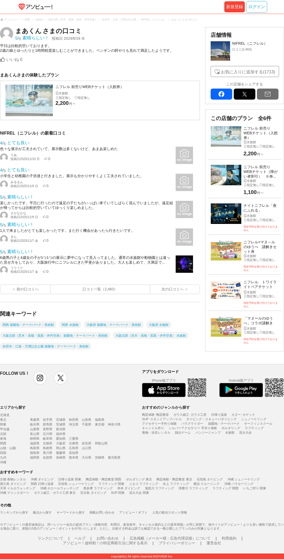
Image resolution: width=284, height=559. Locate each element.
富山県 (34, 434)
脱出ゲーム (183, 432)
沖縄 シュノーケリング (243, 479)
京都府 (47, 443)
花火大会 (245, 432)
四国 (3, 453)
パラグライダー (192, 423)
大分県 (86, 457)
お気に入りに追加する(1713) (248, 72)
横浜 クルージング (207, 484)
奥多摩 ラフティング (98, 488)
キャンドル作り (153, 428)
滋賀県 (34, 443)
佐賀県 (47, 457)
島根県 (47, 448)
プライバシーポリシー (177, 543)
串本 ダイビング (128, 488)
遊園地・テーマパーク (224, 423)
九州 (3, 457)
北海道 (4, 415)
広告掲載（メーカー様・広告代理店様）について (170, 538)
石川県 (47, 434)
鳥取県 (34, 448)
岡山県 (60, 448)
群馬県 (47, 424)
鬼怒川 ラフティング (159, 488)
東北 (3, 420)
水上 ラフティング (176, 484)
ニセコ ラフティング (143, 484)
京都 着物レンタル (13, 479)
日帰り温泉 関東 (69, 479)
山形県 (86, 420)
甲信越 (4, 429)
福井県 (60, 434)
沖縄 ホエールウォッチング (59, 488)
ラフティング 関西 (225, 488)
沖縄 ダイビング (42, 479)
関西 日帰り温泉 (42, 484)
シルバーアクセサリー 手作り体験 (193, 428)
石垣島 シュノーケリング (76, 484)
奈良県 (86, 443)
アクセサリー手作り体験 (159, 423)
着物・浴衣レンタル (156, 432)
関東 (3, 424)
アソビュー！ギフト (133, 512)
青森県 (34, 420)
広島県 (73, 448)
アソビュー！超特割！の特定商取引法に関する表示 (105, 543)
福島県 (99, 420)
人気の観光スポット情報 (169, 512)
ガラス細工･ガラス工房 (189, 415)
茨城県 (60, 424)
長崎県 (60, 457)
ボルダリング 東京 (139, 479)
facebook (221, 94)
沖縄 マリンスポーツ (14, 493)
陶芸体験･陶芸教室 (155, 415)
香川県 (47, 453)
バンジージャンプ (208, 432)
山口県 (86, 448)
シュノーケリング (253, 419)
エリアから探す (13, 407)
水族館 (230, 432)
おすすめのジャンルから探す (166, 407)
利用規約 (229, 538)
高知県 (73, 453)
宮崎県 (99, 457)
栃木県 (34, 424)
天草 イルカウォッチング (18, 488)
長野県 (47, 429)
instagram (40, 377)
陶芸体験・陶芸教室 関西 (103, 479)
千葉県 (86, 424)
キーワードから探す (71, 512)
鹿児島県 (114, 457)
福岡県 (34, 457)
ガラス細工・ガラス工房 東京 (55, 493)
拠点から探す (42, 512)
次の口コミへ (172, 289)
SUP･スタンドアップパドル (162, 419)
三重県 (73, 438)
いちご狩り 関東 (254, 488)
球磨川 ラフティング (193, 488)
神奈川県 (114, 424)
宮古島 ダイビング (93, 493)
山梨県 (34, 429)
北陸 (3, 434)
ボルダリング (230, 428)
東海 (3, 438)
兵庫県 (73, 443)
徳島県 (34, 453)
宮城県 (60, 420)
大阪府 (60, 443)
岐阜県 (47, 438)
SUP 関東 (118, 493)
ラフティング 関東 (111, 484)
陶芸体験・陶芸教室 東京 (174, 479)
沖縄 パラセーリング (238, 484)
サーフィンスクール (258, 423)
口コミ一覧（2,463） (100, 289)
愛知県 (60, 438)
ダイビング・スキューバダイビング (211, 419)
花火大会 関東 (139, 493)
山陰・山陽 (8, 448)
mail (267, 94)
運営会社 (213, 543)
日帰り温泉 (219, 415)
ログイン (256, 6)
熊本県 (73, 457)
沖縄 (3, 462)
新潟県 (60, 429)
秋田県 (73, 420)
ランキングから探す (14, 512)
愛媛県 (60, 453)
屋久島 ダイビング (13, 484)
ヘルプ (79, 538)
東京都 (99, 424)
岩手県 (47, 420)
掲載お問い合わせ (102, 512)
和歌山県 (101, 443)
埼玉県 (73, 424)
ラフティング (254, 428)
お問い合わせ (108, 538)
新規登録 (234, 6)
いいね (14, 59)
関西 (3, 443)
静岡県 (34, 438)
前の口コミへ (28, 289)
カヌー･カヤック (243, 415)
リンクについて (50, 538)
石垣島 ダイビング (210, 479)
